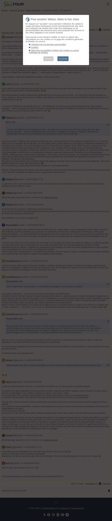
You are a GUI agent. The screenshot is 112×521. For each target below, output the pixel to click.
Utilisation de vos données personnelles (48, 44)
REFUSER (48, 59)
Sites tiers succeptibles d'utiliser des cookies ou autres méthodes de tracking (54, 51)
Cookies (34, 47)
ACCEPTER (63, 59)
